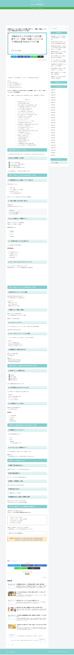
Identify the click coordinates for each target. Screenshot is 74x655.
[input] (59, 29)
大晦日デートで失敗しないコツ (23, 135)
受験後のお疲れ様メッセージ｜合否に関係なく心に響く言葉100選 (58, 52)
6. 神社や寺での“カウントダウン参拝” (25, 116)
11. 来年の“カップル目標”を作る (24, 126)
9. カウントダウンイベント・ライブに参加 (26, 121)
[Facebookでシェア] (20, 57)
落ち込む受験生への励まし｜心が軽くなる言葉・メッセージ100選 (58, 69)
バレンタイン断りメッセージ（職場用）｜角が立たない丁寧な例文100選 (58, 61)
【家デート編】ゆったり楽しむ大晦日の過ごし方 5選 (27, 105)
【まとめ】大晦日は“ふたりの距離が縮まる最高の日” (27, 145)
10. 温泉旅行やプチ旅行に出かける (25, 122)
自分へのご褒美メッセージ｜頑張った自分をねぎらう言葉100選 (58, 56)
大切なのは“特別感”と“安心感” (24, 103)
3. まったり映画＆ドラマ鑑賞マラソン (25, 109)
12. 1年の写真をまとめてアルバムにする (26, 127)
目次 (26, 99)
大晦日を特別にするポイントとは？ (24, 101)
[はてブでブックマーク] (27, 57)
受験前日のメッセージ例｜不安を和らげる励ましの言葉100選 (58, 77)
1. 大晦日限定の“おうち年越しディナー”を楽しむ (27, 106)
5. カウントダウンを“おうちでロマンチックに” (27, 113)
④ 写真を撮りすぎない (23, 142)
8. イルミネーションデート (23, 119)
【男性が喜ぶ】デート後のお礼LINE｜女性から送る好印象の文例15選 (29, 538)
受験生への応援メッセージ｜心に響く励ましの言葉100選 (58, 73)
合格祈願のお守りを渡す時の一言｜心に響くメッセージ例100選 (58, 65)
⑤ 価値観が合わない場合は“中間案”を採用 (26, 143)
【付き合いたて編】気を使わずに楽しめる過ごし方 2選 (27, 130)
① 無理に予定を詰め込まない (24, 137)
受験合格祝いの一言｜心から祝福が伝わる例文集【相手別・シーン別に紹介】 (58, 38)
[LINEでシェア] (34, 57)
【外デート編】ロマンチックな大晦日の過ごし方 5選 (27, 114)
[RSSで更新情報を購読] (28, 574)
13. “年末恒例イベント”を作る (24, 129)
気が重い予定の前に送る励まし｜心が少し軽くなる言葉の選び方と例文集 (58, 42)
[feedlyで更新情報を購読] (26, 574)
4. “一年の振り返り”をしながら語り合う (26, 111)
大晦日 (15, 561)
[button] (40, 57)
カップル (11, 561)
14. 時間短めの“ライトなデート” (24, 132)
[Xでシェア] (14, 57)
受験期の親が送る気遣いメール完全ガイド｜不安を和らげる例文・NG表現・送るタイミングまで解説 (59, 48)
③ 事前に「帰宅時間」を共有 (24, 140)
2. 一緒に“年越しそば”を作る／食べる (25, 108)
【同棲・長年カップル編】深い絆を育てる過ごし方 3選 (27, 124)
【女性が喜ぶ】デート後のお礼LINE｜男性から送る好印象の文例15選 (29, 540)
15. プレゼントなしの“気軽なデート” (25, 134)
